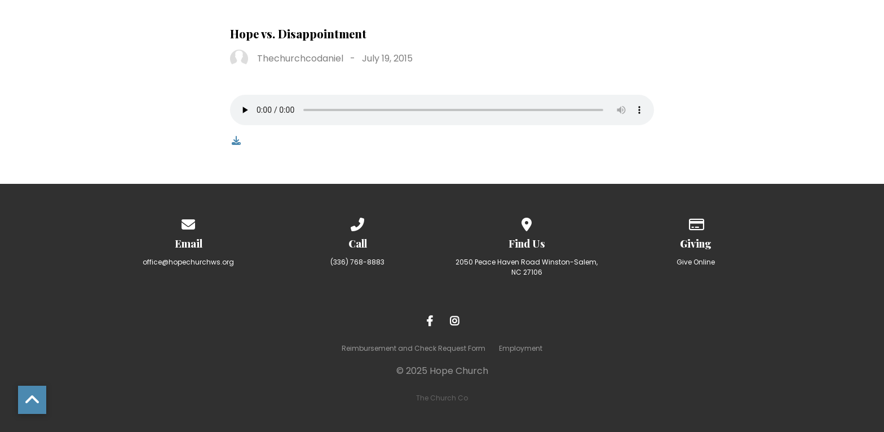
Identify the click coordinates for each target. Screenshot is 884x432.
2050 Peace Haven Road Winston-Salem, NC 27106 (527, 267)
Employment (520, 348)
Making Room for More (610, 24)
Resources (728, 24)
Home (269, 24)
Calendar (809, 24)
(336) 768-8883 (357, 262)
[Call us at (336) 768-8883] (357, 222)
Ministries (494, 24)
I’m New (420, 24)
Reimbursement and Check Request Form (413, 348)
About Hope (342, 24)
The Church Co (442, 398)
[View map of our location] (526, 222)
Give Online (696, 262)
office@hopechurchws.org (188, 262)
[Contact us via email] (188, 222)
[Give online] (695, 222)
